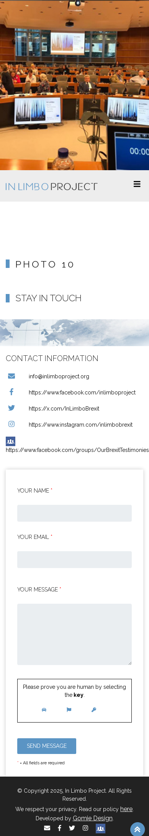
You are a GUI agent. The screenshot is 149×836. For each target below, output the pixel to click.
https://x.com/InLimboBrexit (52, 409)
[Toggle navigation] (137, 186)
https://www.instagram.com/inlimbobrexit (69, 425)
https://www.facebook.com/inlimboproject (71, 392)
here (126, 809)
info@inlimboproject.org (47, 376)
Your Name (34, 491)
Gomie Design (93, 818)
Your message (39, 589)
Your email (34, 537)
